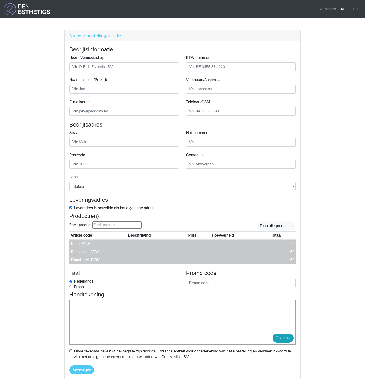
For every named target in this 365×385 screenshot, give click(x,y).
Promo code (201, 273)
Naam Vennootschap (87, 58)
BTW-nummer (199, 58)
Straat (74, 133)
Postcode (77, 155)
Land (73, 177)
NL (343, 9)
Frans (79, 287)
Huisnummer (196, 133)
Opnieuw (283, 338)
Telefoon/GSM (198, 102)
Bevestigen (81, 370)
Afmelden (328, 9)
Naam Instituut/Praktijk (88, 80)
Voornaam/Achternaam (205, 80)
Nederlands (83, 281)
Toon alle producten (276, 226)
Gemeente (195, 155)
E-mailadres (79, 102)
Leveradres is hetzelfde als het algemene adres (113, 208)
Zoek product (80, 225)
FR (355, 9)
